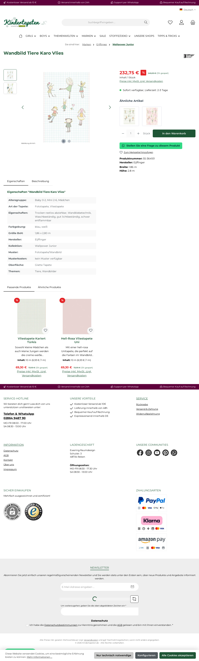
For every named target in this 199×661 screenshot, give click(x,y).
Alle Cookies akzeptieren (178, 655)
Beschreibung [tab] (40, 181)
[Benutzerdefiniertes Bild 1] (33, 511)
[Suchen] (146, 22)
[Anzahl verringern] (123, 133)
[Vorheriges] (23, 107)
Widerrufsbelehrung (148, 414)
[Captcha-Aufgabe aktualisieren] (134, 599)
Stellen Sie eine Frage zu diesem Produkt (151, 145)
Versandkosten (91, 640)
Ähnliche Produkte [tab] (49, 287)
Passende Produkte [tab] (19, 287)
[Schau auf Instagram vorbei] (149, 453)
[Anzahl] (130, 133)
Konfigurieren (147, 655)
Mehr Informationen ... (39, 657)
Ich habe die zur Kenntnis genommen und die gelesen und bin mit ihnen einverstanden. (101, 625)
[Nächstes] (109, 107)
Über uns (9, 464)
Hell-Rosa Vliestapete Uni (77, 340)
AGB (6, 455)
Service (142, 398)
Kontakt (8, 460)
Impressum (10, 469)
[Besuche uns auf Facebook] (140, 453)
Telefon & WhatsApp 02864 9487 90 (19, 416)
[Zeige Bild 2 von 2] (69, 141)
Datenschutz (11, 450)
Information (14, 444)
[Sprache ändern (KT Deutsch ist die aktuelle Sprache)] (187, 10)
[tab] (16, 181)
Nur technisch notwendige (113, 655)
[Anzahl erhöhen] (138, 133)
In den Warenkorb (174, 133)
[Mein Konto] (181, 22)
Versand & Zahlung (147, 409)
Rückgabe (142, 404)
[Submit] (132, 587)
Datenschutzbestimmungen (61, 625)
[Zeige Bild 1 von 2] (63, 141)
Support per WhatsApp (126, 2)
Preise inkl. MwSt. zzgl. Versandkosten (141, 81)
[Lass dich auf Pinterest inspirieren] (166, 453)
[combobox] (102, 22)
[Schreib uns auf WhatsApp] (174, 453)
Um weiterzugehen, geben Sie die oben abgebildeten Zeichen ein (93, 606)
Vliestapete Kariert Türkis (32, 340)
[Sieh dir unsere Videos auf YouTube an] (157, 453)
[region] (58, 107)
